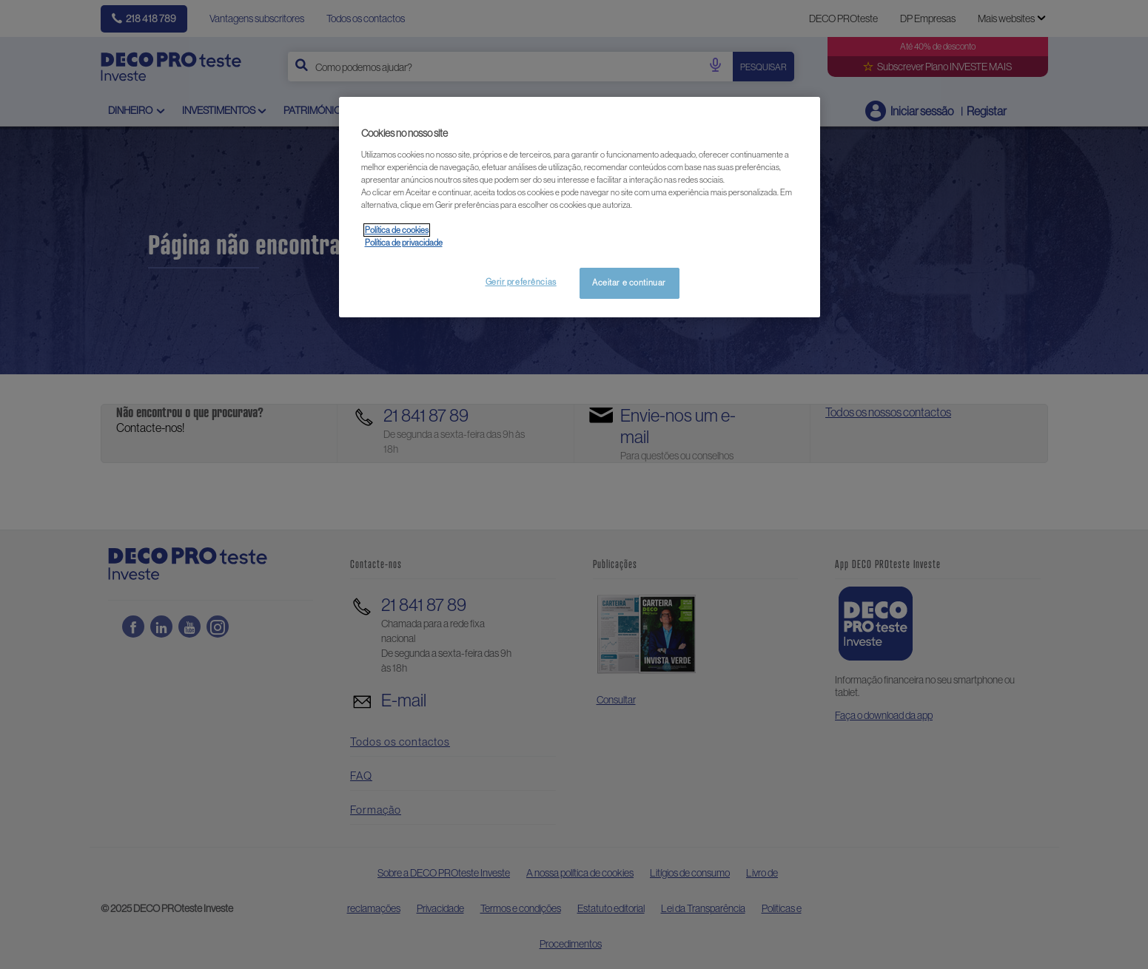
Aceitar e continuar (629, 282)
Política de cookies (397, 230)
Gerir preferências (521, 282)
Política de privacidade (404, 242)
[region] (579, 207)
